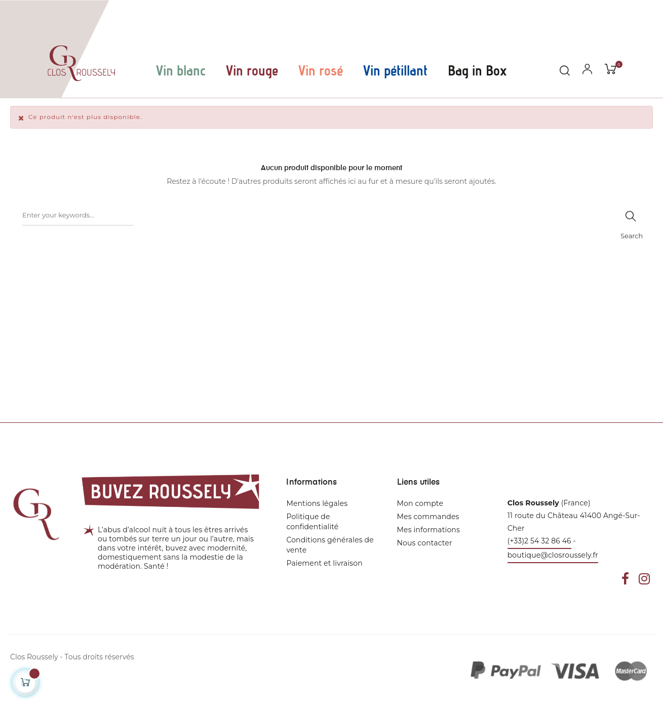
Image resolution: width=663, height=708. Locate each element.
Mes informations (428, 529)
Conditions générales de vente (329, 545)
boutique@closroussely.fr (553, 555)
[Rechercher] (78, 223)
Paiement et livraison (324, 563)
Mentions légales (316, 503)
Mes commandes (428, 516)
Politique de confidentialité (312, 521)
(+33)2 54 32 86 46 (539, 540)
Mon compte (420, 503)
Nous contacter (424, 542)
